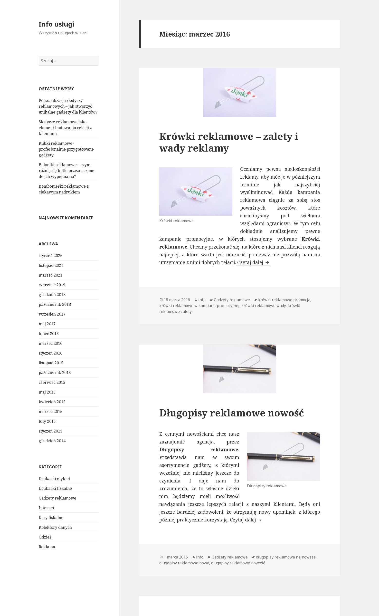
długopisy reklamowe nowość (238, 563)
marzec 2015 (50, 411)
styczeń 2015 (50, 431)
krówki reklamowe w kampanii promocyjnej (199, 305)
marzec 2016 (50, 343)
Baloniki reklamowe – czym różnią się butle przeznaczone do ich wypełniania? (66, 170)
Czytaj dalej (253, 262)
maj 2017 (47, 324)
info (202, 299)
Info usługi (56, 24)
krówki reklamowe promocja (284, 299)
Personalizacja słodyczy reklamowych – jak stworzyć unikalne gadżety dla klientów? (68, 106)
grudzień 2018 (52, 294)
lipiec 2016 (49, 333)
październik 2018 (55, 304)
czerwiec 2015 (52, 382)
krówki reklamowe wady (263, 305)
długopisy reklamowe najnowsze (286, 557)
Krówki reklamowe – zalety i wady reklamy (228, 142)
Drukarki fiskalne (55, 488)
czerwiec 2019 (52, 285)
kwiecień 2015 (52, 401)
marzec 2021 (50, 275)
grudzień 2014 (52, 440)
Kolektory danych (55, 527)
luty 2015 (47, 421)
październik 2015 (55, 372)
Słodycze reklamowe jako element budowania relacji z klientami (65, 127)
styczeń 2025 (50, 255)
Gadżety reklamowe (57, 497)
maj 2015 (47, 392)
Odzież (45, 536)
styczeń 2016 (50, 353)
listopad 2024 (51, 265)
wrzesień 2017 (52, 314)
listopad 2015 (51, 363)
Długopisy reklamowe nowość (231, 412)
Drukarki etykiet (54, 478)
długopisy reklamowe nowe (184, 563)
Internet (46, 507)
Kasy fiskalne (51, 517)
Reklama (47, 546)
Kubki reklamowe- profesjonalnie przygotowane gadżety (66, 149)
